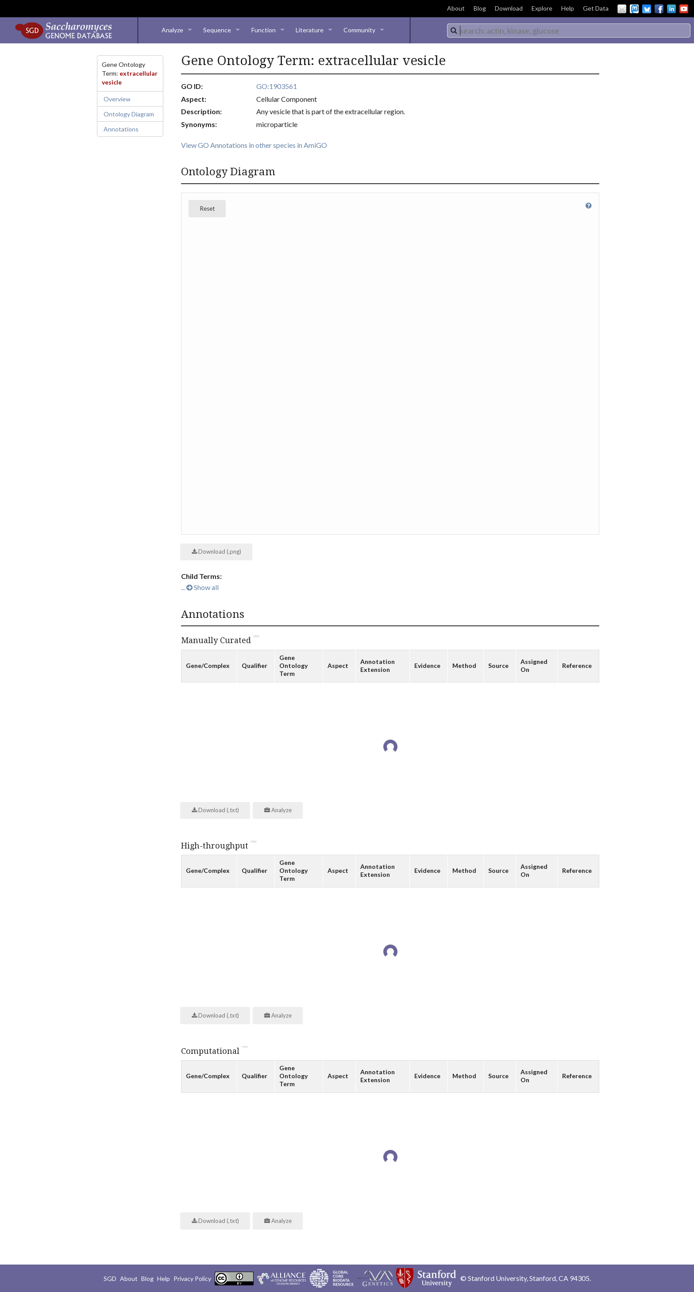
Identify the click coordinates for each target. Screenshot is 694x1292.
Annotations (121, 129)
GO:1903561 (276, 86)
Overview (117, 99)
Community (359, 30)
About (456, 8)
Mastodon (634, 8)
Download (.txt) (215, 810)
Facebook (659, 8)
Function (263, 30)
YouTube (683, 8)
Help (567, 8)
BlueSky (646, 8)
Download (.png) (216, 551)
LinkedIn (671, 8)
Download (509, 8)
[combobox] (568, 30)
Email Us (621, 8)
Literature (310, 30)
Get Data (596, 8)
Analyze (172, 30)
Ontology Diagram (129, 114)
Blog (480, 8)
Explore (542, 8)
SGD (110, 1278)
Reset (207, 208)
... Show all (200, 587)
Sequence (217, 30)
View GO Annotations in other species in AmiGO (254, 145)
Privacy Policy (192, 1278)
